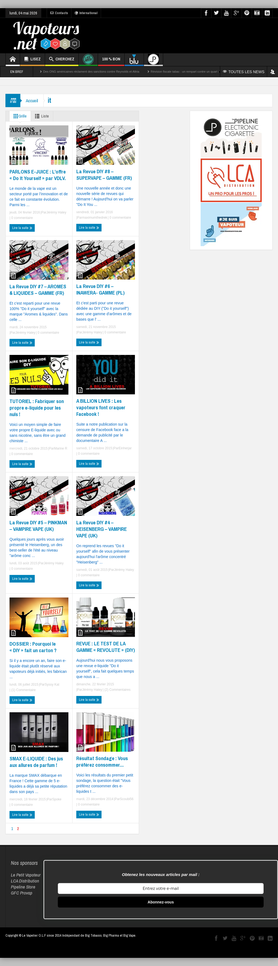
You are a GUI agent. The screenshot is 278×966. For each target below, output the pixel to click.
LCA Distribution (25, 881)
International (86, 13)
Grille (19, 116)
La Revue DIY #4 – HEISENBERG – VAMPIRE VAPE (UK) (101, 529)
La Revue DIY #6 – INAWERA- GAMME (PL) (100, 289)
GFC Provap (21, 893)
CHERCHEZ (61, 59)
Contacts (59, 13)
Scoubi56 (127, 799)
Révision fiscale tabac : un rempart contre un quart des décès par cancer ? (200, 71)
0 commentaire (21, 218)
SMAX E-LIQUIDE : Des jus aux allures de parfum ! (36, 761)
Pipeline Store (23, 887)
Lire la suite (22, 227)
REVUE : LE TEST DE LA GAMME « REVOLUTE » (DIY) (105, 646)
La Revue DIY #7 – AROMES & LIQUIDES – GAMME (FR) (38, 289)
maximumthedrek (94, 217)
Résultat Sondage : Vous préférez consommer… (102, 761)
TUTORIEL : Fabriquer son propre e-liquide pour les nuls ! (37, 407)
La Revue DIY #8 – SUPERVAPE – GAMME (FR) (104, 174)
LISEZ (32, 59)
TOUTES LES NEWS (243, 72)
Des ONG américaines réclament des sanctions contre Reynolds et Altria (91, 71)
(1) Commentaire (23, 690)
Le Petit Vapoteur (26, 875)
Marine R (60, 448)
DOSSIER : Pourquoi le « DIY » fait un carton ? (33, 647)
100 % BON (111, 61)
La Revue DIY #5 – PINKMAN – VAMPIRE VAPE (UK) (38, 525)
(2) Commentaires (116, 690)
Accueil (32, 100)
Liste (41, 116)
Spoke (56, 799)
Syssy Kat (52, 684)
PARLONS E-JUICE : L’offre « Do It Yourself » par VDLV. (38, 174)
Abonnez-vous (161, 902)
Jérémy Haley (56, 212)
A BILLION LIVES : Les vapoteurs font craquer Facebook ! (100, 407)
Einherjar (125, 448)
